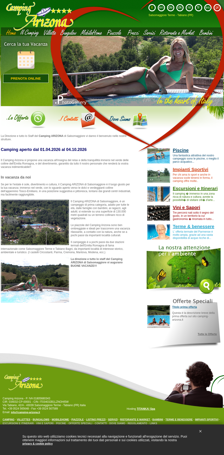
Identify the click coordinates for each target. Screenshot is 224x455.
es (208, 7)
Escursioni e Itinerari (195, 188)
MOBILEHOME (60, 419)
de (170, 7)
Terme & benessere (193, 226)
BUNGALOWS (41, 419)
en (161, 7)
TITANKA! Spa (146, 408)
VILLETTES (23, 419)
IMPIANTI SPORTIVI (207, 419)
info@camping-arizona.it (25, 412)
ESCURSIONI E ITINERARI (18, 423)
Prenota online (26, 78)
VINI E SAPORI (45, 423)
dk (180, 7)
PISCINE (61, 423)
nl (189, 7)
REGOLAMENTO (137, 423)
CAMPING (9, 419)
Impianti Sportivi (190, 169)
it (152, 7)
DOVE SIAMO (117, 423)
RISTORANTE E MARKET (135, 419)
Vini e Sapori (186, 207)
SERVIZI (113, 419)
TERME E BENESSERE (179, 419)
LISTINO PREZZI (96, 419)
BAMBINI (157, 419)
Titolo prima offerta (184, 307)
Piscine (181, 150)
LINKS (153, 423)
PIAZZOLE (77, 419)
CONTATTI (101, 423)
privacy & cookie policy (37, 443)
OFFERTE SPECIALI (80, 423)
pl (217, 7)
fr (198, 7)
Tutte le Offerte (207, 334)
